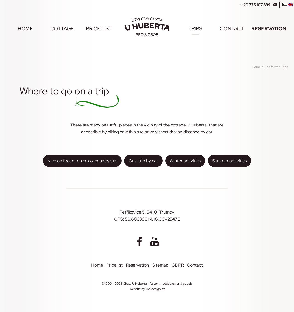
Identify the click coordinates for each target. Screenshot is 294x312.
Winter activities (185, 161)
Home (25, 28)
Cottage (62, 28)
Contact (232, 28)
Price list (99, 28)
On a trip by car (143, 161)
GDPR (178, 265)
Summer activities (229, 161)
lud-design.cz (155, 289)
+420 (254, 4)
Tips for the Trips (276, 67)
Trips (195, 28)
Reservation (268, 28)
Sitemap (160, 265)
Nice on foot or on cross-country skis (82, 161)
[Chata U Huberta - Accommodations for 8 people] (147, 26)
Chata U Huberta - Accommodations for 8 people (158, 283)
